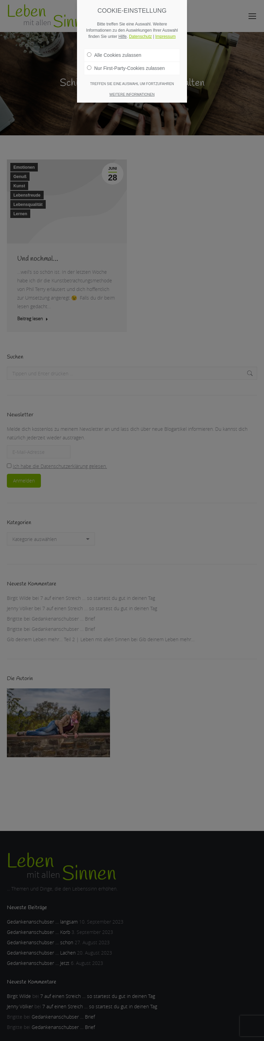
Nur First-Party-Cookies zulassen (126, 68)
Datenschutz (140, 36)
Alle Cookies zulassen (114, 55)
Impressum (165, 36)
